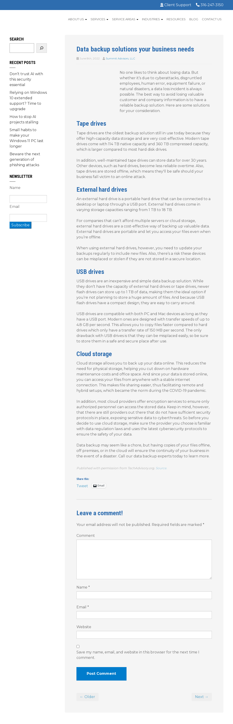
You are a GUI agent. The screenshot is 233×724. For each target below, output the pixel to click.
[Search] (41, 48)
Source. (161, 468)
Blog (193, 19)
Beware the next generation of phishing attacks (25, 159)
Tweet (82, 485)
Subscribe (20, 225)
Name (83, 587)
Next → (201, 697)
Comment (85, 535)
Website (83, 627)
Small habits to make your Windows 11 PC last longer (26, 138)
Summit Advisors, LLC (120, 58)
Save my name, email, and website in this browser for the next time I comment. (137, 655)
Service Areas (125, 19)
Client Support (175, 5)
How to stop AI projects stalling (24, 119)
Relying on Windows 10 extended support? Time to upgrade (28, 100)
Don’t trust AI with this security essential (26, 79)
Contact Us (212, 19)
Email (82, 607)
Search (17, 39)
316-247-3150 (209, 5)
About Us (77, 19)
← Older (87, 697)
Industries (152, 19)
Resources (176, 19)
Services (99, 19)
